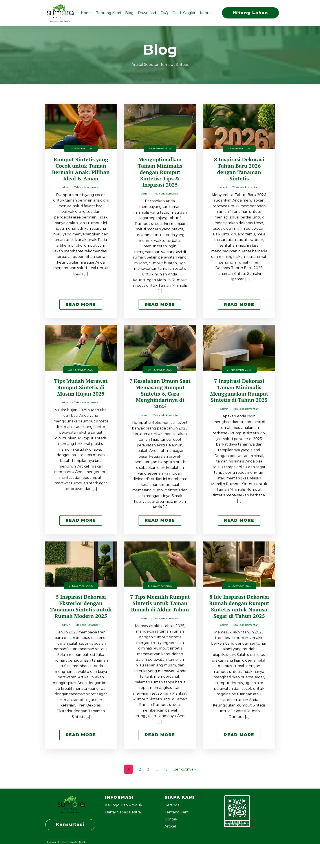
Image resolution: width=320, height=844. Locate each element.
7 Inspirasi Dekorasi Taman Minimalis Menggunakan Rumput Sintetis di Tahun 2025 (239, 390)
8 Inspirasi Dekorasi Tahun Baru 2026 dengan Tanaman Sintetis (239, 169)
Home (86, 13)
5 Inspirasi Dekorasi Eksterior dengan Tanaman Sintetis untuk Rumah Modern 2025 (80, 606)
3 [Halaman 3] (148, 769)
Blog (129, 13)
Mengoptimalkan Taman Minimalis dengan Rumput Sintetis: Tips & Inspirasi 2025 (160, 172)
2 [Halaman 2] (140, 769)
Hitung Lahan (250, 12)
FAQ (164, 13)
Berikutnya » (185, 769)
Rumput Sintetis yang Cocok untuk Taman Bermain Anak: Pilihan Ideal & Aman (81, 169)
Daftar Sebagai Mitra (123, 812)
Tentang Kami (108, 13)
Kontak (206, 13)
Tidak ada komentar (87, 187)
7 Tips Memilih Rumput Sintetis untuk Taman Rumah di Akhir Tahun (160, 603)
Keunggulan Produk (123, 805)
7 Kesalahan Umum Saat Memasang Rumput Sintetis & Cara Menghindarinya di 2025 (160, 393)
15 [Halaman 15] (165, 769)
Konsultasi (70, 824)
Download (147, 13)
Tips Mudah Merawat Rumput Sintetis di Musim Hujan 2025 (81, 387)
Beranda (172, 805)
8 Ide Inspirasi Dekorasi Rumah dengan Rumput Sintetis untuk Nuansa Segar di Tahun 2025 (239, 606)
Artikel (170, 826)
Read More (81, 304)
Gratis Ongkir (184, 13)
